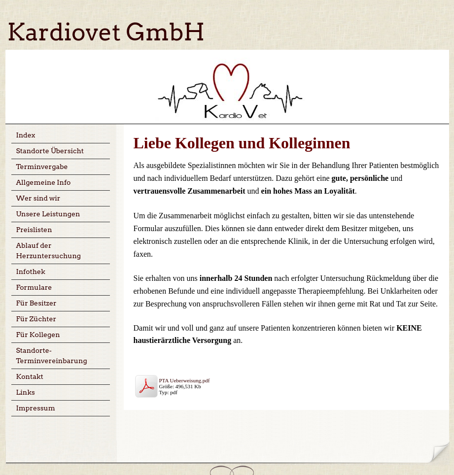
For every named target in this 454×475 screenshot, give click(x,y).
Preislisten (34, 230)
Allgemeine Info (43, 182)
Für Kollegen (38, 335)
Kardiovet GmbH (106, 32)
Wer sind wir (38, 198)
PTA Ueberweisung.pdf (184, 380)
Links (25, 392)
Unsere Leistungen (48, 214)
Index (25, 135)
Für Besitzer (36, 303)
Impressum (35, 408)
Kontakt (29, 376)
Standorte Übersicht (50, 151)
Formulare (34, 287)
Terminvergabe (42, 166)
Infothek (30, 271)
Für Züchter (36, 319)
